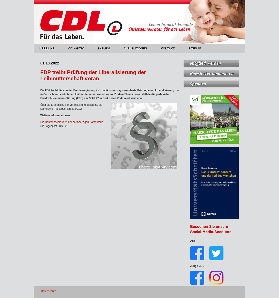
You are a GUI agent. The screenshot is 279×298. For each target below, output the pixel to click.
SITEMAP (194, 48)
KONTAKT (170, 48)
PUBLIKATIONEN (138, 48)
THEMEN (106, 48)
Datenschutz (48, 291)
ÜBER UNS (49, 48)
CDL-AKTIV (78, 48)
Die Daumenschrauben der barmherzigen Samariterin (71, 122)
